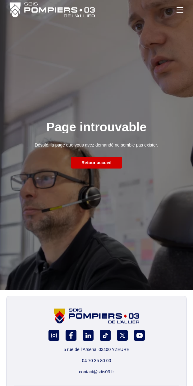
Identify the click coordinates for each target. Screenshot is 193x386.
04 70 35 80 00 (96, 360)
